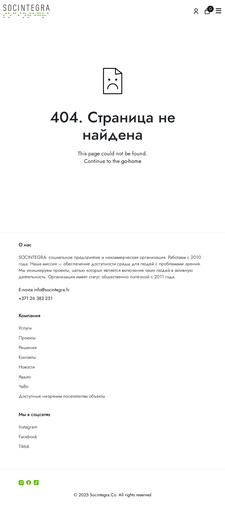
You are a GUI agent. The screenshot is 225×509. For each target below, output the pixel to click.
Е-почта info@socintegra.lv (44, 289)
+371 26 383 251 (36, 298)
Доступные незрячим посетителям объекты (62, 396)
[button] (218, 11)
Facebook (28, 436)
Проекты (27, 337)
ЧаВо (23, 386)
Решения (27, 347)
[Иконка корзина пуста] (207, 11)
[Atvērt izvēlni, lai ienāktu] (196, 11)
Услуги (25, 328)
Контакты (27, 357)
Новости (27, 367)
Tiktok (24, 446)
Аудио (25, 376)
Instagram (28, 427)
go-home (131, 161)
